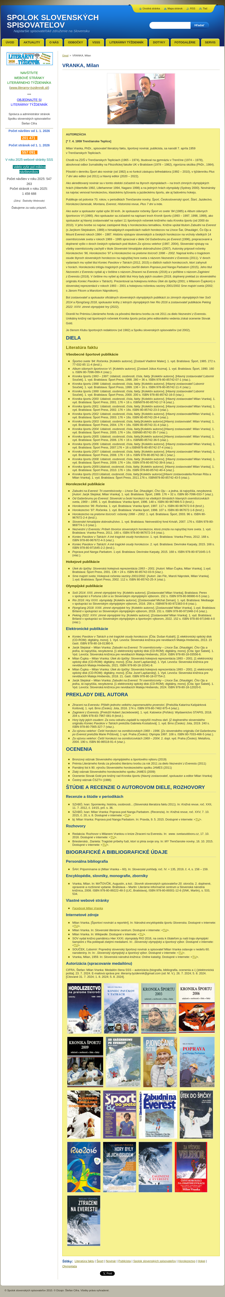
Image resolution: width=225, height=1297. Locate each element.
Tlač (205, 8)
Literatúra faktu (84, 1261)
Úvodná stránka (151, 8)
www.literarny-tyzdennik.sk (29, 88)
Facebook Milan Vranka (87, 908)
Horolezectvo (186, 1261)
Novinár (111, 1261)
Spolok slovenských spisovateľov (154, 1261)
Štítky (67, 1261)
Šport (100, 1261)
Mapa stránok (175, 8)
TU (127, 815)
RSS (192, 8)
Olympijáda (69, 1266)
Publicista (124, 1261)
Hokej (201, 1261)
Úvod (65, 55)
